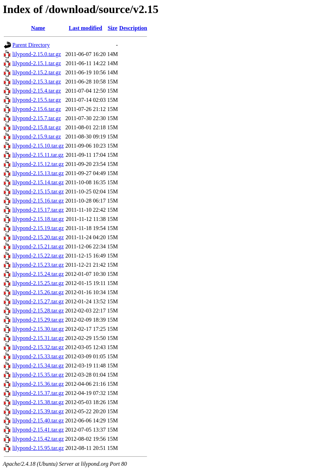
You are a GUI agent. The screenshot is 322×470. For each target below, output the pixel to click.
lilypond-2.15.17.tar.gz (38, 210)
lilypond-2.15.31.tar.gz (38, 338)
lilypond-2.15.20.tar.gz (38, 237)
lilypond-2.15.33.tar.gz (38, 356)
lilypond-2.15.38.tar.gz (38, 402)
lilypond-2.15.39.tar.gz (38, 411)
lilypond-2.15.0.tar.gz (36, 54)
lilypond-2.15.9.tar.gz (36, 137)
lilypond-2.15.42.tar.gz (38, 439)
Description (133, 28)
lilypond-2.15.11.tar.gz (37, 155)
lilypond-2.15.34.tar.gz (38, 366)
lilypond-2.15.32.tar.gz (38, 347)
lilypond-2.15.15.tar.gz (38, 191)
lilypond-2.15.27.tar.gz (38, 301)
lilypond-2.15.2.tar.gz (36, 72)
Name (38, 28)
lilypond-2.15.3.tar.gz (36, 82)
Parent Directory (31, 45)
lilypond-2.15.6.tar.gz (36, 109)
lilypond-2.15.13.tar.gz (38, 173)
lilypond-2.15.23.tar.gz (38, 265)
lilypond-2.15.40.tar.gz (38, 420)
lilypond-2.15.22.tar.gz (38, 256)
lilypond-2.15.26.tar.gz (38, 292)
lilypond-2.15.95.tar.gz (38, 448)
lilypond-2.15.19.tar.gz (38, 228)
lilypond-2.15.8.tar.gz (36, 127)
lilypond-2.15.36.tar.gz (38, 384)
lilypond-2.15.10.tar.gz (38, 146)
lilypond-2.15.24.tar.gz (38, 274)
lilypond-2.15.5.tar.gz (36, 100)
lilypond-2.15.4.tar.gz (36, 91)
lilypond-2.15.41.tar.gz (38, 430)
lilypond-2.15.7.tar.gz (36, 118)
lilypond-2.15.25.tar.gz (38, 283)
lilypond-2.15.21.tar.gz (38, 246)
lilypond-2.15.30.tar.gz (38, 329)
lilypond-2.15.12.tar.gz (38, 164)
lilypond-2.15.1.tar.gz (36, 63)
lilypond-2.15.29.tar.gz (38, 320)
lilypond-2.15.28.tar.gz (38, 311)
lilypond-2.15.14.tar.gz (38, 182)
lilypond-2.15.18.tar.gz (38, 219)
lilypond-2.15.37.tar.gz (38, 393)
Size (112, 28)
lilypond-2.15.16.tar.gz (38, 201)
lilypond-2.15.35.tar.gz (38, 375)
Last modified (85, 28)
